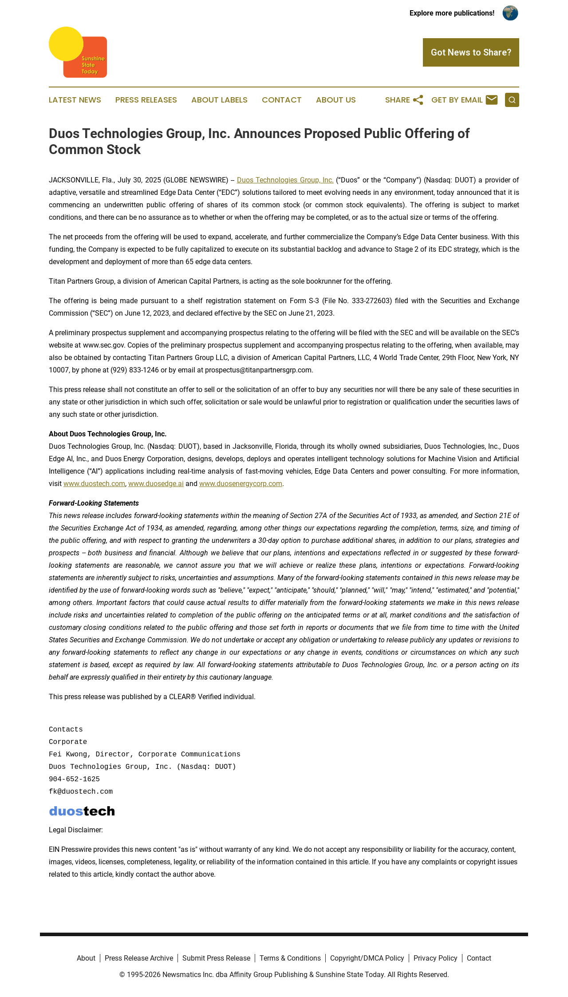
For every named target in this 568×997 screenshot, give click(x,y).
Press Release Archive (139, 958)
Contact (282, 100)
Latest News (75, 100)
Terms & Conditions (290, 958)
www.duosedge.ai (156, 483)
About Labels (219, 100)
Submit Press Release (216, 958)
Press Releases (146, 100)
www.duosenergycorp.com (240, 483)
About (86, 958)
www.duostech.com (94, 483)
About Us (336, 100)
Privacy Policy (436, 958)
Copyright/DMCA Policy (367, 958)
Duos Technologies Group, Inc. (285, 180)
